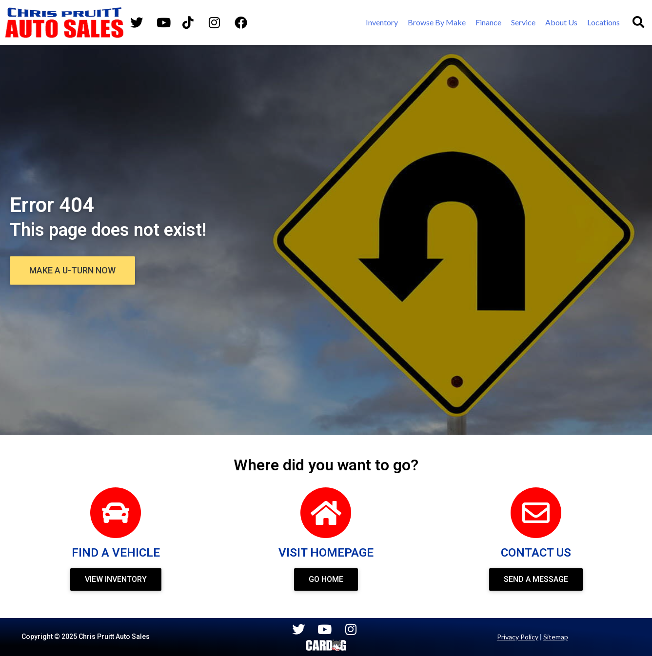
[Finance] (488, 22)
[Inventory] (382, 22)
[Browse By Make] (437, 22)
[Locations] (603, 22)
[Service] (523, 22)
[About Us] (561, 22)
